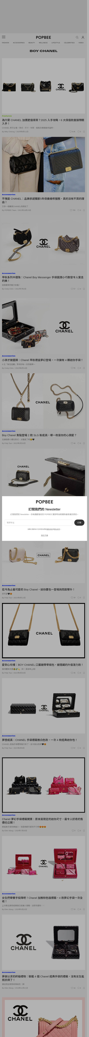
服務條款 (50, 529)
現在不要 (44, 535)
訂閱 (79, 523)
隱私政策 (57, 529)
